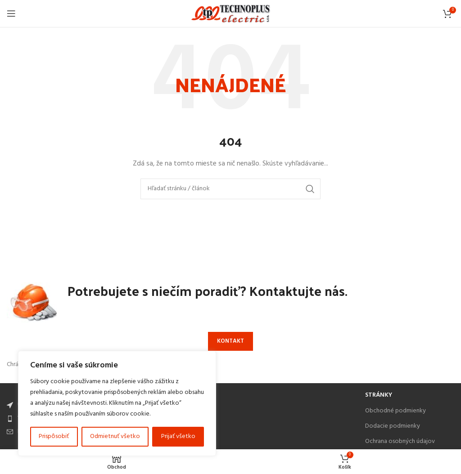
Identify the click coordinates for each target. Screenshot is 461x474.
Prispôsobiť (54, 436)
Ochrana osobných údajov (400, 441)
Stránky (378, 395)
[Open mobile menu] (11, 13)
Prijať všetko (178, 436)
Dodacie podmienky (392, 426)
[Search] (230, 189)
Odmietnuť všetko (115, 436)
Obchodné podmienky (395, 411)
